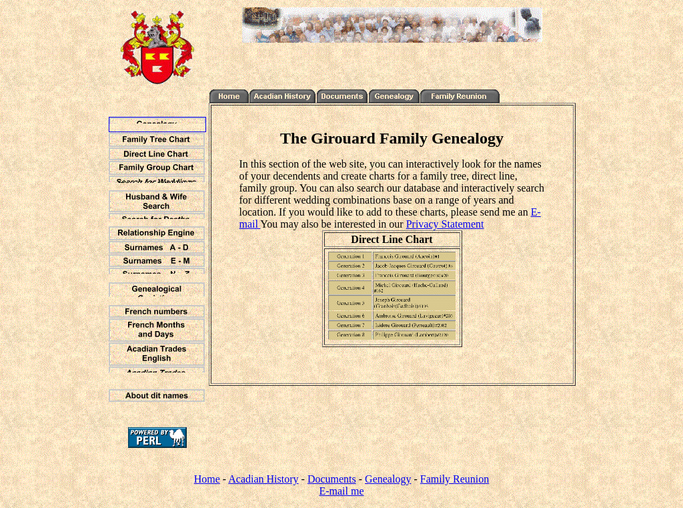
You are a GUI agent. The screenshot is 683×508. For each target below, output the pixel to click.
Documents (331, 479)
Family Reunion (455, 479)
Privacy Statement (445, 224)
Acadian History (263, 479)
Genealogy (388, 479)
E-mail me (341, 491)
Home (207, 479)
